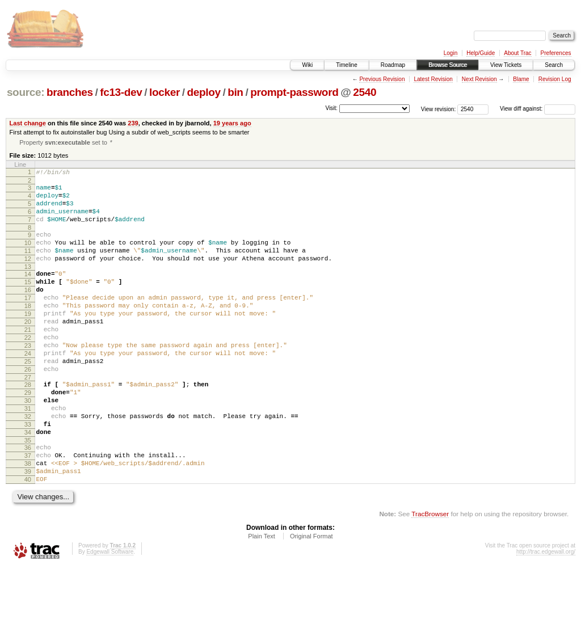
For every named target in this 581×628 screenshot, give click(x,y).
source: (25, 92)
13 (27, 284)
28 (27, 425)
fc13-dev (121, 92)
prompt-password (294, 92)
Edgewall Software (109, 612)
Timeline (346, 65)
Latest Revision (433, 79)
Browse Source (447, 65)
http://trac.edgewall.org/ (545, 612)
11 (27, 265)
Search (554, 65)
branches (70, 92)
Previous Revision (382, 79)
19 (27, 340)
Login (450, 53)
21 (27, 359)
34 (27, 482)
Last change (28, 123)
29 (27, 434)
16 (27, 311)
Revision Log (554, 79)
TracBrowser (430, 574)
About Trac (517, 53)
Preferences (556, 53)
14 (27, 292)
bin (235, 92)
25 (27, 398)
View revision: (438, 109)
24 (27, 388)
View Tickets (505, 65)
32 (27, 463)
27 (27, 417)
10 (27, 255)
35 (27, 492)
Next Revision (479, 79)
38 (27, 519)
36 (27, 499)
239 (133, 123)
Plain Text (261, 596)
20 (27, 350)
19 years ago (232, 123)
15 (27, 301)
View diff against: (537, 109)
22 (27, 369)
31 (27, 453)
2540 (364, 92)
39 (27, 528)
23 (27, 379)
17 (27, 321)
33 (27, 473)
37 (27, 509)
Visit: (331, 108)
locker (164, 92)
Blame (521, 79)
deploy (203, 92)
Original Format (311, 596)
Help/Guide (480, 53)
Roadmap (393, 65)
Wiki (307, 65)
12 (27, 275)
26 (27, 407)
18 (27, 330)
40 (27, 538)
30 (27, 444)
